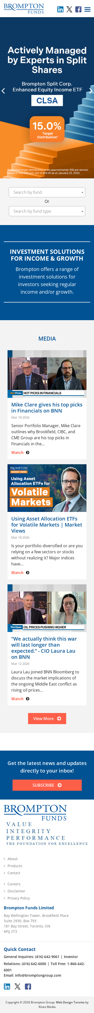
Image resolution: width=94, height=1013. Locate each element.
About (13, 858)
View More (47, 718)
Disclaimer (16, 891)
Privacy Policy (19, 898)
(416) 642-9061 (47, 956)
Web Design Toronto (70, 1002)
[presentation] (3, 91)
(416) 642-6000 (34, 963)
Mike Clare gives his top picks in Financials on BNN (46, 408)
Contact (14, 872)
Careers (14, 884)
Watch (17, 452)
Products (15, 865)
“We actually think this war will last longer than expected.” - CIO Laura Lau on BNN (44, 648)
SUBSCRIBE (47, 785)
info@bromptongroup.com (38, 975)
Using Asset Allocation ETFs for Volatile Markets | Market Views (46, 525)
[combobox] (47, 192)
